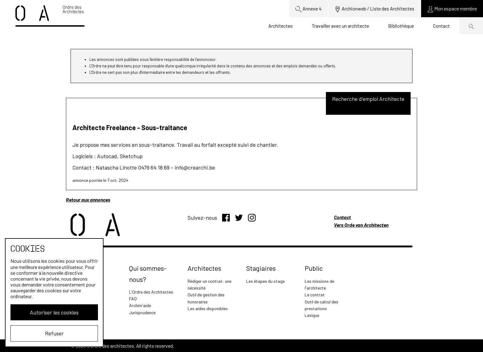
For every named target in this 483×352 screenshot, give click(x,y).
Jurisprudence (142, 312)
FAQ (133, 298)
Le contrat (315, 294)
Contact (441, 26)
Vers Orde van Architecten (361, 225)
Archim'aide (140, 305)
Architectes (280, 26)
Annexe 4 (308, 9)
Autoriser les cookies (54, 312)
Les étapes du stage (265, 281)
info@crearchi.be (195, 167)
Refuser (54, 333)
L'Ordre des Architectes (151, 291)
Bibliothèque (401, 26)
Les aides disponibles (208, 308)
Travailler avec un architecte (340, 26)
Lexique (312, 315)
